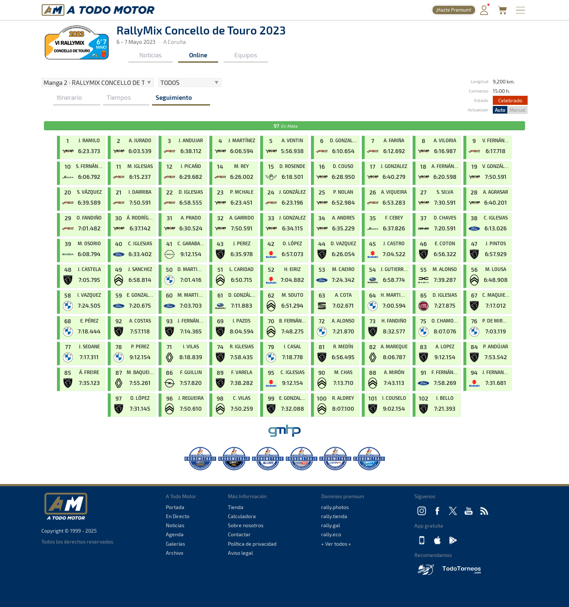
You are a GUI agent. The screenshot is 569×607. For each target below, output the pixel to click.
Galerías (175, 544)
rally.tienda (334, 516)
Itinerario (69, 97)
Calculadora (242, 516)
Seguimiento (174, 97)
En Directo (177, 516)
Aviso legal (240, 553)
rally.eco (331, 534)
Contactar (239, 534)
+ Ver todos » (336, 544)
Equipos (245, 54)
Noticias (150, 54)
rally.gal (330, 525)
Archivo (174, 553)
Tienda (235, 507)
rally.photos (335, 507)
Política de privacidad (252, 544)
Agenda (175, 534)
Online (198, 54)
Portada (175, 507)
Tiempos (119, 97)
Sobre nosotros (245, 525)
